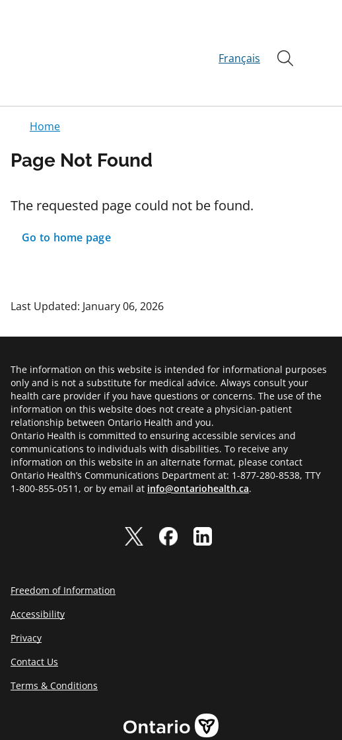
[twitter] (134, 488)
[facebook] (168, 488)
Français (239, 34)
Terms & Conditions (54, 638)
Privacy (26, 590)
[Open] (285, 34)
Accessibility (38, 566)
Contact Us (34, 614)
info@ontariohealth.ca (198, 440)
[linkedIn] (202, 488)
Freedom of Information (63, 542)
